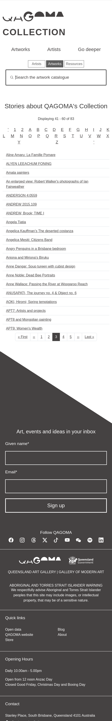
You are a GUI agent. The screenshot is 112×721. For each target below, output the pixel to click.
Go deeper (89, 49)
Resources (74, 64)
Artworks (20, 49)
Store (9, 640)
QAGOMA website (19, 634)
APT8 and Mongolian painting (28, 319)
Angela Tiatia (16, 222)
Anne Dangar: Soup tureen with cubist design (40, 266)
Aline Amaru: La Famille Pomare (30, 155)
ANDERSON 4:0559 (21, 195)
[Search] (56, 77)
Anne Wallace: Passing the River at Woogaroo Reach (47, 284)
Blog (61, 629)
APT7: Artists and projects (26, 311)
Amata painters (17, 172)
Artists (54, 49)
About (62, 634)
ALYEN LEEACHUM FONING (28, 164)
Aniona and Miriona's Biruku (27, 257)
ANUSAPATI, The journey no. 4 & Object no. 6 (41, 293)
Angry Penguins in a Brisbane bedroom (36, 248)
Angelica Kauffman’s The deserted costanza (39, 231)
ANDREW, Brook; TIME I (25, 213)
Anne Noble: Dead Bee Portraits (30, 275)
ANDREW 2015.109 (21, 204)
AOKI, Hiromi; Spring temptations (31, 302)
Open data (13, 629)
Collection (34, 32)
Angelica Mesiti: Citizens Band (29, 240)
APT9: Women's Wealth (24, 328)
